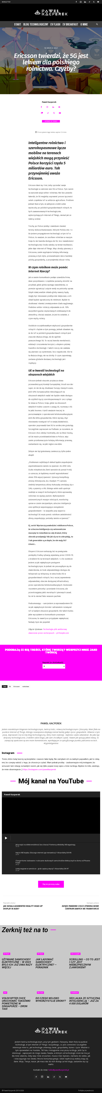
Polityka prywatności (86, 1090)
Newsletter (6, 2)
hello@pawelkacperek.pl (58, 1070)
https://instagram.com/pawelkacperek (39, 769)
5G (10, 686)
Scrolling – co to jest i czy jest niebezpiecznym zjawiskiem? (84, 963)
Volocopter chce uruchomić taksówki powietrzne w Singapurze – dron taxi (16, 1003)
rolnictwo (25, 686)
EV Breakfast (70, 24)
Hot (5, 992)
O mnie (84, 24)
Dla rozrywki (75, 954)
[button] (97, 24)
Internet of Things (51, 121)
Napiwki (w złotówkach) (52, 662)
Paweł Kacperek (49, 102)
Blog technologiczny (35, 24)
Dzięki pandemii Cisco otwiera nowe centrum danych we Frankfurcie (80, 907)
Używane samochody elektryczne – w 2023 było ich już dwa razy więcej (17, 963)
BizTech (40, 992)
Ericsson (17, 686)
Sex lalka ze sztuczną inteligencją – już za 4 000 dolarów (84, 1001)
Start (17, 24)
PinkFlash (74, 992)
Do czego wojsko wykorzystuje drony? (51, 999)
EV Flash (55, 24)
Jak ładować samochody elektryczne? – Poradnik (46, 963)
